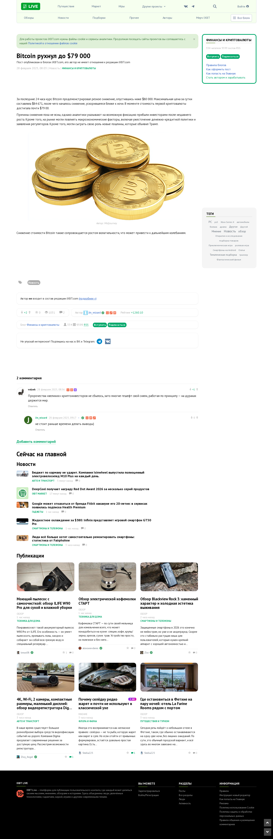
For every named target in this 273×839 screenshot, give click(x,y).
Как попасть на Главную (221, 73)
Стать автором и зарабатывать (225, 77)
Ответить (33, 406)
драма (223, 226)
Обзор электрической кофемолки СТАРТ (107, 601)
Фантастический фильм (229, 259)
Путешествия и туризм (154, 721)
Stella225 (88, 753)
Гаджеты (37, 511)
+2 (25, 312)
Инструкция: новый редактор (235, 795)
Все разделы (186, 795)
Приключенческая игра (220, 245)
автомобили (243, 222)
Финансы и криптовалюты (79, 68)
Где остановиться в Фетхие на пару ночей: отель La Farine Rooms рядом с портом (166, 703)
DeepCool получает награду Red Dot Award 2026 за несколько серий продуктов (90, 489)
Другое (233, 226)
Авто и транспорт (43, 480)
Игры (122, 6)
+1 (193, 389)
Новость (33, 282)
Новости (63, 17)
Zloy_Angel (27, 757)
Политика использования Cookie (237, 807)
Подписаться (117, 324)
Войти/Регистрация (148, 795)
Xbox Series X (227, 222)
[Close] (194, 39)
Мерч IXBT (203, 17)
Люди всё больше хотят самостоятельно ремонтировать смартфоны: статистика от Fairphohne (83, 539)
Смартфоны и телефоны (47, 528)
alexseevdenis (90, 648)
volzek (31, 389)
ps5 (216, 222)
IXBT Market (39, 493)
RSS (86, 324)
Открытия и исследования (228, 236)
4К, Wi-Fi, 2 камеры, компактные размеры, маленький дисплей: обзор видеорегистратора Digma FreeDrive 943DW (45, 705)
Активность (185, 803)
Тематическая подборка (223, 254)
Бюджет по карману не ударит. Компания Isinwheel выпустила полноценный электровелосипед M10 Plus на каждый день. (88, 474)
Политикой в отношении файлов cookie (52, 43)
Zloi (146, 652)
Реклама (224, 803)
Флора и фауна (88, 721)
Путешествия (66, 6)
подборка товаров (228, 240)
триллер (243, 254)
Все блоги (241, 18)
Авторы (167, 17)
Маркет (96, 6)
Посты (182, 791)
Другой (244, 226)
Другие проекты (154, 6)
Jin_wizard (95, 312)
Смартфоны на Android (224, 250)
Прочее (134, 17)
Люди (182, 799)
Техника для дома (28, 621)
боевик (213, 226)
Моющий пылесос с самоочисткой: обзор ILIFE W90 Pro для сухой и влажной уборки (44, 603)
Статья (241, 250)
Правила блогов (216, 65)
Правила (224, 791)
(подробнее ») (88, 298)
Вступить (100, 324)
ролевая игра (242, 245)
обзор (242, 231)
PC (210, 222)
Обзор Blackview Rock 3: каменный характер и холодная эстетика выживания (169, 603)
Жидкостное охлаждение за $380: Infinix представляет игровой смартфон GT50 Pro (91, 522)
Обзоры (29, 17)
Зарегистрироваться (149, 791)
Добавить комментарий (36, 441)
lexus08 (25, 652)
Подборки (99, 17)
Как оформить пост (218, 69)
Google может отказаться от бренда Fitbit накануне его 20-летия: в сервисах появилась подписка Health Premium (89, 505)
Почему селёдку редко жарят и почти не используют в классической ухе (105, 703)
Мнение (216, 231)
